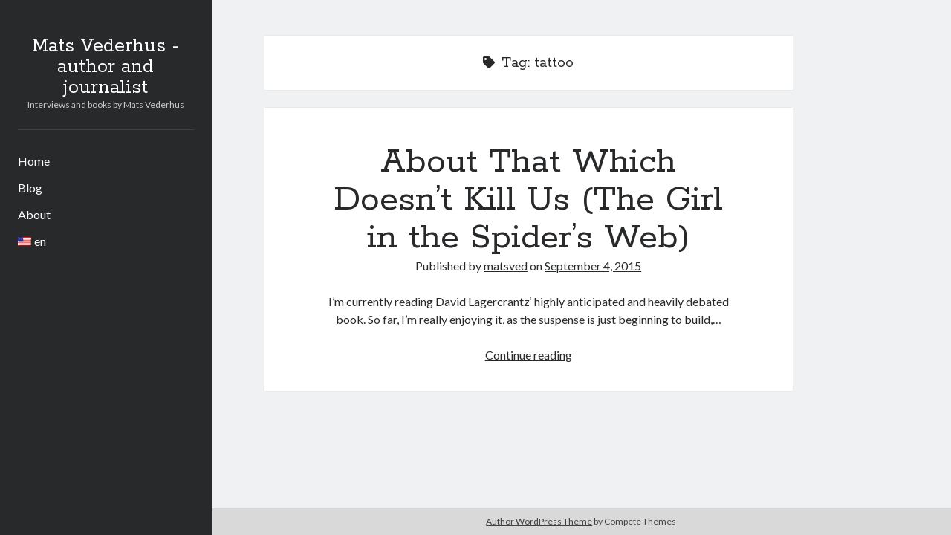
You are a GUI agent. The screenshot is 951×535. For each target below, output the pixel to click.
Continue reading (528, 355)
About (34, 214)
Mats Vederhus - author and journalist (105, 67)
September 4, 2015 (593, 266)
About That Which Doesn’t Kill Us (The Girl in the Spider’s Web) (528, 199)
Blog (30, 188)
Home (34, 161)
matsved (506, 266)
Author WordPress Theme (539, 521)
